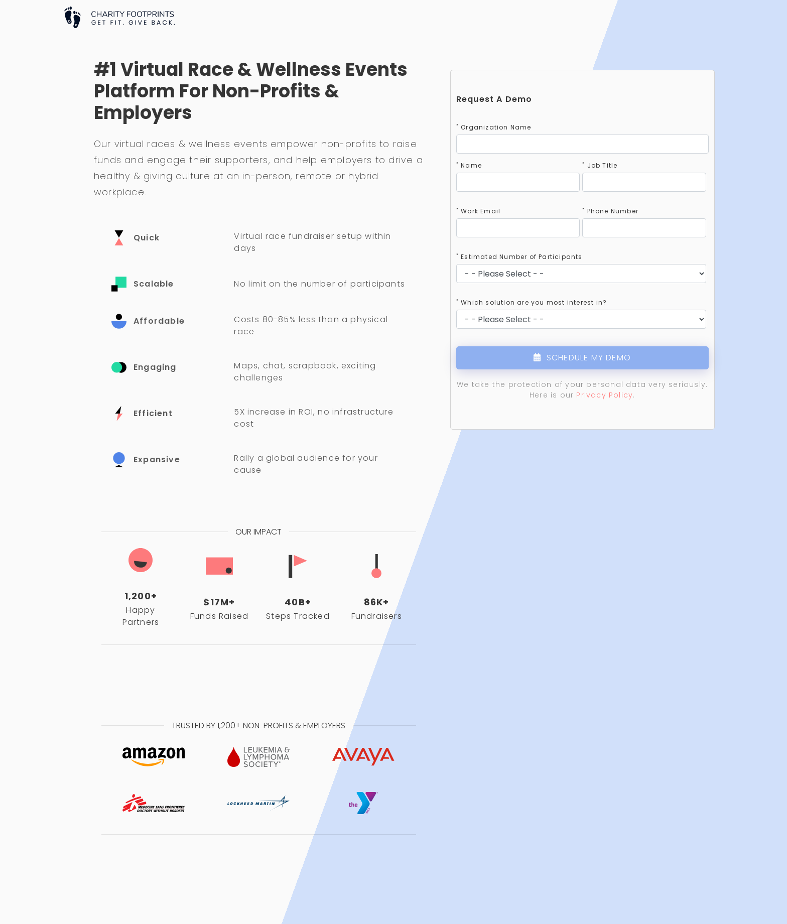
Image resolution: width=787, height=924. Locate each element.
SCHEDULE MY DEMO (582, 357)
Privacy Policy (604, 395)
